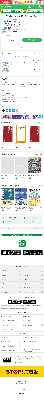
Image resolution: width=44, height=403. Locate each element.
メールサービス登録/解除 (7, 320)
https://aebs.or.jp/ (18, 362)
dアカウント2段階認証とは (8, 346)
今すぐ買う (33, 40)
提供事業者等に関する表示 (30, 337)
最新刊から (39, 60)
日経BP (8, 93)
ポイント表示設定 (27, 325)
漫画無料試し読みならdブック (7, 228)
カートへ (13, 40)
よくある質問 (26, 320)
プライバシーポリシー (7, 341)
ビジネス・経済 (10, 95)
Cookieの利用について (29, 346)
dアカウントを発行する (22, 381)
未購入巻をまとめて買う (23, 56)
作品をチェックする (23, 44)
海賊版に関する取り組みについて (9, 350)
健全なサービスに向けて (29, 341)
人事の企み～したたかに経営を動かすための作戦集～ (24, 63)
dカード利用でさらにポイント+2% (19, 29)
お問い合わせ (4, 325)
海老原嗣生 (15, 19)
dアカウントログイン (6, 329)
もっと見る (38, 122)
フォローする (19, 19)
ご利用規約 (4, 337)
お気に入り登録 (38, 53)
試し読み (8, 35)
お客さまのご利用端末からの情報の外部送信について (31, 350)
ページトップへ (22, 389)
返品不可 (15, 31)
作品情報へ (21, 47)
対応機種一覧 (26, 316)
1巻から (34, 60)
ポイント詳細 (17, 26)
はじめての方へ (6, 316)
